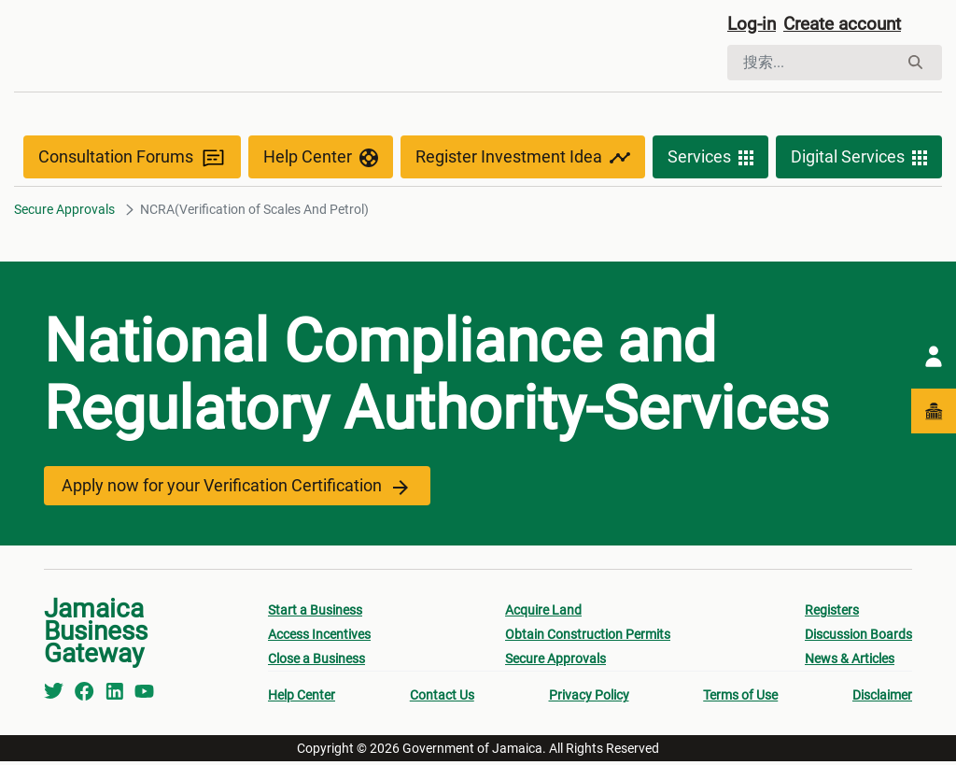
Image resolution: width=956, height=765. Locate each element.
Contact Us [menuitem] (442, 698)
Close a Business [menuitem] (316, 662)
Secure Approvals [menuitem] (555, 662)
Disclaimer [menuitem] (882, 698)
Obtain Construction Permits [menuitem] (587, 637)
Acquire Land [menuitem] (543, 613)
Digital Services (859, 161)
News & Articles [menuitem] (849, 662)
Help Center (320, 161)
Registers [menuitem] (832, 613)
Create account (849, 25)
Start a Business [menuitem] (315, 613)
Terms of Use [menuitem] (740, 698)
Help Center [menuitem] (301, 698)
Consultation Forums (132, 160)
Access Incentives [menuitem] (319, 637)
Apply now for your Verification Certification (233, 489)
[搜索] (812, 63)
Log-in (753, 25)
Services (710, 161)
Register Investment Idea (522, 161)
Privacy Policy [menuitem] (589, 698)
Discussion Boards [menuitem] (858, 637)
